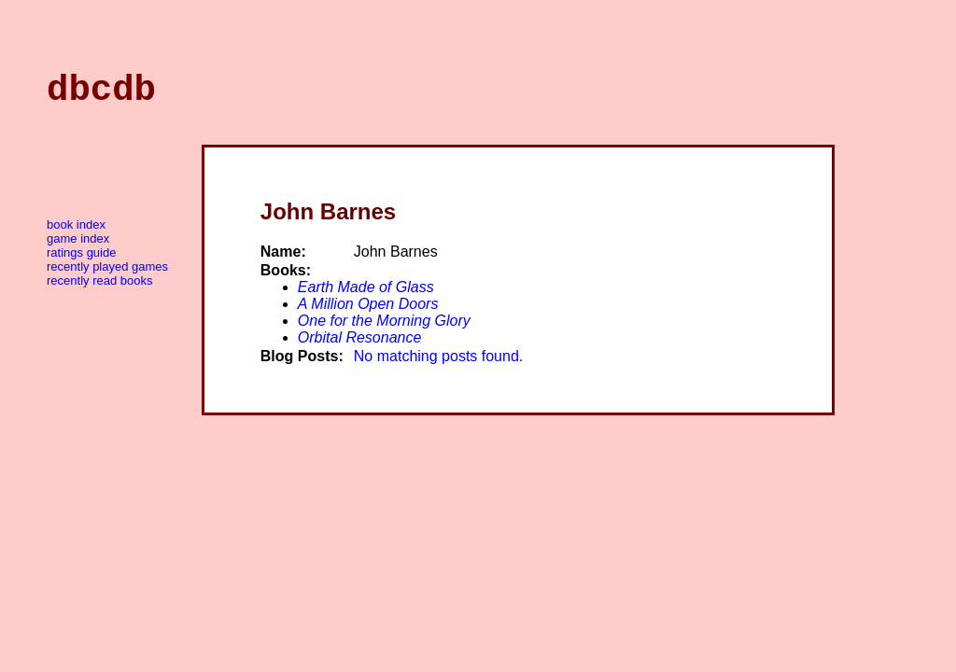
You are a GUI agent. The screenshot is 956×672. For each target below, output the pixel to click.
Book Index (76, 233)
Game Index (78, 247)
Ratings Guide (81, 261)
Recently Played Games (107, 275)
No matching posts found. (438, 364)
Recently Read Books (99, 289)
